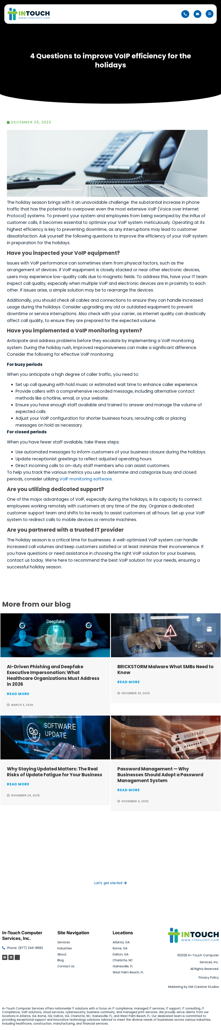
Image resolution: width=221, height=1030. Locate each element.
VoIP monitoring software (86, 479)
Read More (18, 693)
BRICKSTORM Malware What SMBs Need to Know (165, 669)
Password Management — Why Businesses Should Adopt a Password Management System (160, 775)
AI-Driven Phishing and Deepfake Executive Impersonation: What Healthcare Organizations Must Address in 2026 (53, 675)
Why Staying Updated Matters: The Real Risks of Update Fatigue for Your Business (54, 772)
